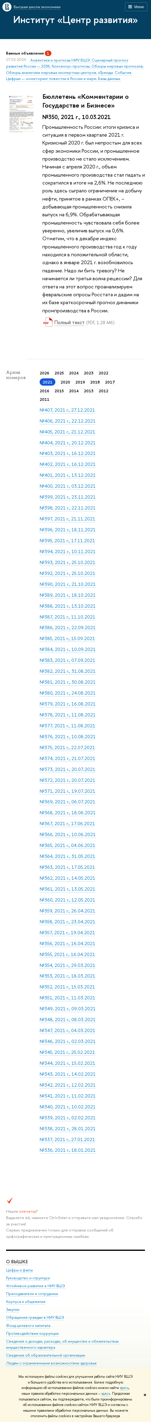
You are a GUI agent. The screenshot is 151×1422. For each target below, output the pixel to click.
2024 (74, 373)
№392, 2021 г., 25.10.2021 (67, 573)
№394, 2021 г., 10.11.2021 (68, 551)
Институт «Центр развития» (75, 19)
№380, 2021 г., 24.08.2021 (68, 693)
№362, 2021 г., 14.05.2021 (67, 878)
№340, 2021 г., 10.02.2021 (68, 1107)
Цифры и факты (19, 1269)
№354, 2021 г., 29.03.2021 (67, 965)
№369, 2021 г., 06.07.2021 (67, 802)
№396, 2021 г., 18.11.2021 (68, 530)
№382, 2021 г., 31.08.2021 (68, 671)
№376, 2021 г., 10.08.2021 (68, 736)
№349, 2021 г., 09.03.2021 (68, 1008)
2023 (89, 373)
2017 (110, 382)
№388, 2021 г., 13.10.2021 (68, 606)
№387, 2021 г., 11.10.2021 (67, 617)
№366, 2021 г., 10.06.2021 (68, 834)
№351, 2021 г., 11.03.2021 (67, 998)
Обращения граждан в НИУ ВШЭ (35, 1317)
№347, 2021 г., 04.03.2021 (67, 1030)
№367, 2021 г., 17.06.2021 (67, 823)
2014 (74, 391)
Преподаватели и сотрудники (32, 1293)
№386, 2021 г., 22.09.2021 (68, 627)
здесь (124, 1387)
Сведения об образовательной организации (45, 1354)
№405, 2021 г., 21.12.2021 (67, 432)
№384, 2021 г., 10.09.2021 (68, 649)
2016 (44, 391)
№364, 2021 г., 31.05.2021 (67, 856)
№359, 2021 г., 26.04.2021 (67, 911)
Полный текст (69, 322)
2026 (44, 373)
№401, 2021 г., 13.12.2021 (68, 475)
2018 (95, 382)
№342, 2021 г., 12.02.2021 (68, 1085)
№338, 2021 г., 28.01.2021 (68, 1128)
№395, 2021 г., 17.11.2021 (67, 540)
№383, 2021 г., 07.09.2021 (67, 660)
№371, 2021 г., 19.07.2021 (67, 791)
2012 (103, 391)
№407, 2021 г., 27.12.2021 (67, 410)
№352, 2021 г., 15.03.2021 (67, 987)
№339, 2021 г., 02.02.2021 (68, 1118)
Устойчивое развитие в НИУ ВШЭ (35, 1285)
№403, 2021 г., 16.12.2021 (68, 453)
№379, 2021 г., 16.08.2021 (68, 704)
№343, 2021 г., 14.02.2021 (68, 1074)
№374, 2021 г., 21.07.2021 (67, 758)
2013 (89, 391)
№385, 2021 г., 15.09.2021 (67, 638)
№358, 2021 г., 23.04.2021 (67, 922)
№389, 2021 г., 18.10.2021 (68, 595)
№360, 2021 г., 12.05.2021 (67, 900)
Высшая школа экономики (37, 6)
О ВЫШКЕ (17, 1261)
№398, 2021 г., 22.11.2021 (68, 508)
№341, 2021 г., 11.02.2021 (68, 1096)
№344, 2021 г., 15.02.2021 (67, 1063)
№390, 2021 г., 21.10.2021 (68, 584)
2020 (65, 382)
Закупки (12, 1309)
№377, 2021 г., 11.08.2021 (67, 726)
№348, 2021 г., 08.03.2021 (68, 1019)
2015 (59, 391)
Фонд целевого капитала (28, 1325)
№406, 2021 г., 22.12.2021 (68, 421)
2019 (80, 382)
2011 (44, 399)
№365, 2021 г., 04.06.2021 (67, 845)
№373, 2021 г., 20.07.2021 (67, 769)
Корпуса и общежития (25, 1301)
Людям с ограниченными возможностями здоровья (51, 1362)
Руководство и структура (28, 1277)
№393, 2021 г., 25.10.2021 (67, 562)
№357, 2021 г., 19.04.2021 (67, 932)
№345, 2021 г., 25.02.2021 (67, 1052)
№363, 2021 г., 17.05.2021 (67, 867)
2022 (103, 373)
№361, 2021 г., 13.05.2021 (67, 889)
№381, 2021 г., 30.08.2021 (68, 682)
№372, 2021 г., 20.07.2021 (67, 780)
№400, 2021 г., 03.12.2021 (68, 486)
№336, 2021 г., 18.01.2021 (68, 1150)
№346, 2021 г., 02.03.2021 (68, 1041)
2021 (47, 382)
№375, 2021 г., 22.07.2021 (67, 747)
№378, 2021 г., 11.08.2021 (68, 715)
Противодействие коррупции (32, 1333)
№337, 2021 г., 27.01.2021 (67, 1139)
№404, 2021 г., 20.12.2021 (68, 443)
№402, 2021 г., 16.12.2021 (68, 464)
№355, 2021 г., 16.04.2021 (67, 954)
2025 (59, 373)
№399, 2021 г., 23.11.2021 (68, 497)
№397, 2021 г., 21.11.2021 (67, 519)
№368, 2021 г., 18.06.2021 (68, 812)
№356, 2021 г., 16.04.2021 (67, 943)
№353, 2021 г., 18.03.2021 (67, 976)
